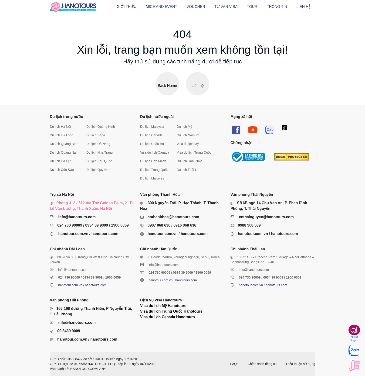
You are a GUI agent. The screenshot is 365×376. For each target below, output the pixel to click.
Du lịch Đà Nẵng (98, 144)
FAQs (234, 364)
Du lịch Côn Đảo (62, 170)
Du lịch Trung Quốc (154, 170)
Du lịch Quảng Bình (64, 144)
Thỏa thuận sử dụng (300, 364)
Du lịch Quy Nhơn (99, 170)
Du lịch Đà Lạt (60, 161)
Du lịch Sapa (95, 135)
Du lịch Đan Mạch (153, 161)
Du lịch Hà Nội (60, 126)
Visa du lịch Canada (154, 152)
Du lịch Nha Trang (99, 152)
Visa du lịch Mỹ (188, 144)
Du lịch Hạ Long (61, 135)
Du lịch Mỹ (184, 126)
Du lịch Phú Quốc (99, 161)
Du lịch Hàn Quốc (190, 161)
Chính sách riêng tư (262, 364)
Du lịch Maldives (152, 178)
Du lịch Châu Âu (152, 144)
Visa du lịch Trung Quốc (194, 152)
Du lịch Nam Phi (188, 135)
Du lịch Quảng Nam (64, 152)
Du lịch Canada (151, 135)
